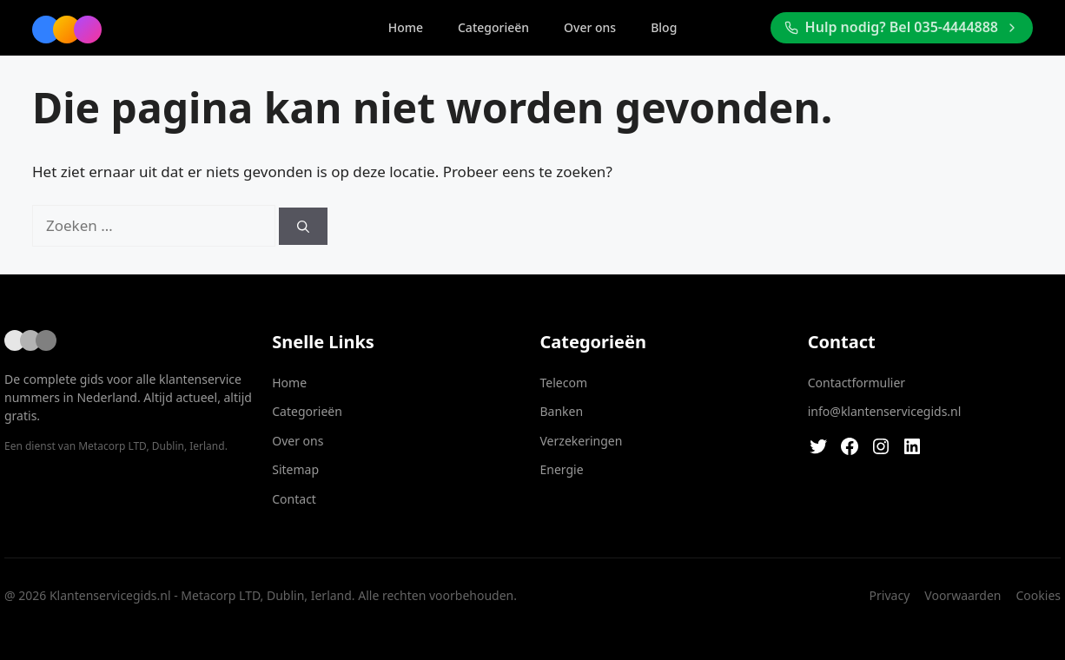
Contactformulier (856, 382)
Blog (664, 27)
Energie (562, 469)
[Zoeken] (303, 226)
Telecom (564, 382)
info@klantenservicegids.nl (885, 411)
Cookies (1038, 595)
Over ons (590, 27)
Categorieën (493, 27)
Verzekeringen (581, 440)
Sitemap (295, 469)
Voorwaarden (962, 595)
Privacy (890, 595)
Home (405, 27)
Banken (562, 411)
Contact (294, 499)
